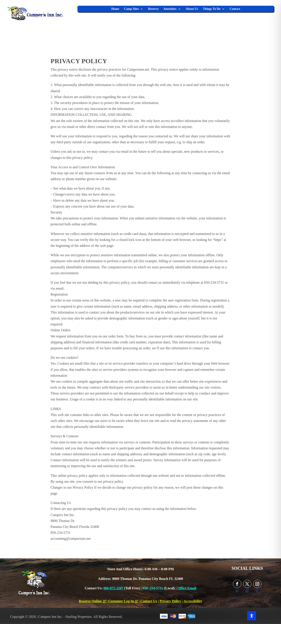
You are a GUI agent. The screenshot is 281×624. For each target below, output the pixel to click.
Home (115, 9)
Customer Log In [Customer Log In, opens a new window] (123, 601)
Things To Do (211, 9)
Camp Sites (131, 9)
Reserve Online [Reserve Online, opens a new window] (92, 601)
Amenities (170, 9)
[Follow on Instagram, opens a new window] (257, 584)
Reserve (153, 9)
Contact (235, 9)
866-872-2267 (113, 588)
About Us (192, 9)
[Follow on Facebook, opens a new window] (237, 584)
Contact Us (148, 601)
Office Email (186, 588)
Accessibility (192, 601)
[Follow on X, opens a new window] (247, 584)
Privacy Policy (170, 601)
